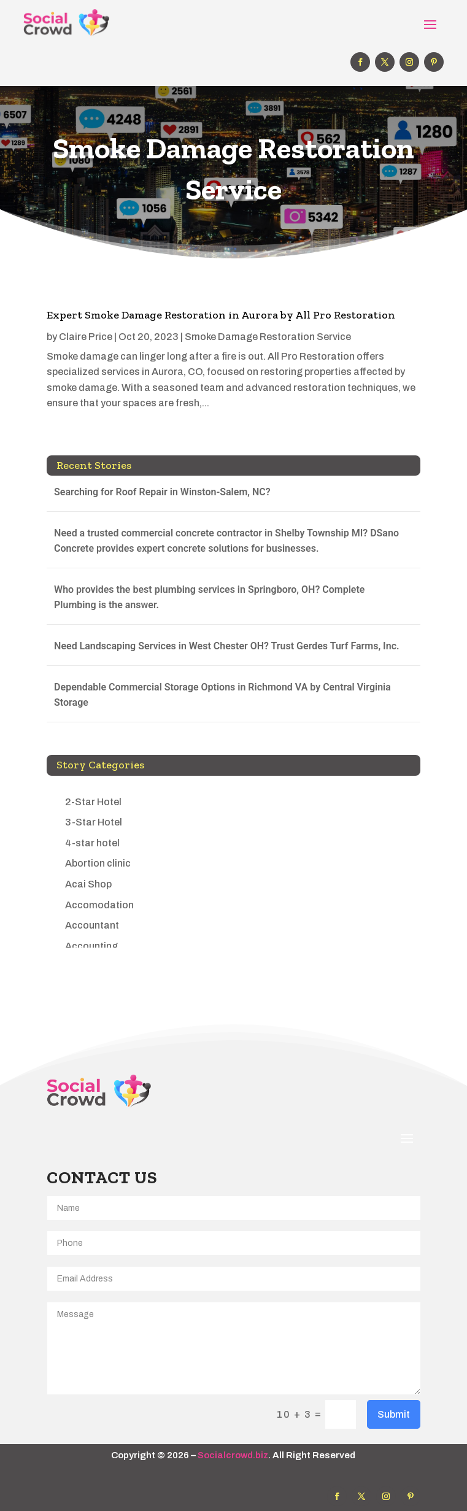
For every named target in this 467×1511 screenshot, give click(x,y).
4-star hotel (92, 843)
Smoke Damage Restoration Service (268, 336)
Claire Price (85, 336)
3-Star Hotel (93, 822)
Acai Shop (88, 884)
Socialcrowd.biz (233, 1455)
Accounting (91, 946)
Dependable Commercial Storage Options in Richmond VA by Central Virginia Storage (222, 695)
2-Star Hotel (93, 802)
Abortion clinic (98, 863)
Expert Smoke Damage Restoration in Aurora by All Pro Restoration (221, 315)
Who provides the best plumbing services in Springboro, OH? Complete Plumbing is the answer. (209, 597)
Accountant (92, 925)
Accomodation (99, 905)
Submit (393, 1414)
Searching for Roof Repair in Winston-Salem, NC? (162, 492)
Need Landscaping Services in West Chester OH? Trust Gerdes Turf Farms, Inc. (226, 646)
